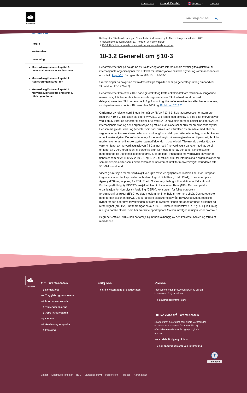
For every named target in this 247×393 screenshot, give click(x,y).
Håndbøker (143, 38)
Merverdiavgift (159, 38)
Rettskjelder (105, 38)
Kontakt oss (147, 3)
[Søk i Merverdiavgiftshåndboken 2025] (202, 18)
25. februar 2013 (169, 105)
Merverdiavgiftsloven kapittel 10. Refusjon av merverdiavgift (133, 41)
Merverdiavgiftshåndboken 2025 (58, 14)
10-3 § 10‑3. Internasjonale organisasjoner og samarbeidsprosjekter (137, 45)
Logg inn (214, 3)
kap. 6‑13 (117, 75)
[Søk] (216, 18)
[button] (196, 3)
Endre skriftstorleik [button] (170, 3)
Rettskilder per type (124, 38)
